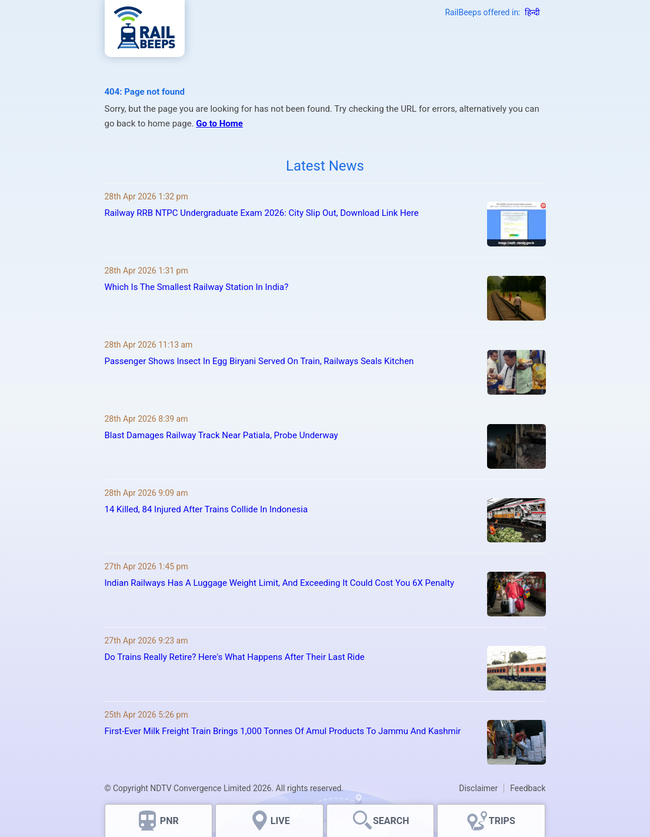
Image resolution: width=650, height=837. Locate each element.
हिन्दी (532, 12)
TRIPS (502, 820)
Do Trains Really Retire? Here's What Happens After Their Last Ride (235, 657)
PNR (169, 820)
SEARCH (391, 820)
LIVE (280, 820)
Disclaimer (478, 788)
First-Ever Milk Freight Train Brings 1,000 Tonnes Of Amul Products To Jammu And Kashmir (283, 731)
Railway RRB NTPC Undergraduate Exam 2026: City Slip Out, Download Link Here (262, 213)
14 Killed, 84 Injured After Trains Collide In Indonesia (206, 509)
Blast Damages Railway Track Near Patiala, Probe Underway (221, 435)
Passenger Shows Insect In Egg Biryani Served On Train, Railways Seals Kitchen (259, 361)
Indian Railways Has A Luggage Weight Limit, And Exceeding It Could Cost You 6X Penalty (280, 583)
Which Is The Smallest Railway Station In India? (197, 287)
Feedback (527, 788)
